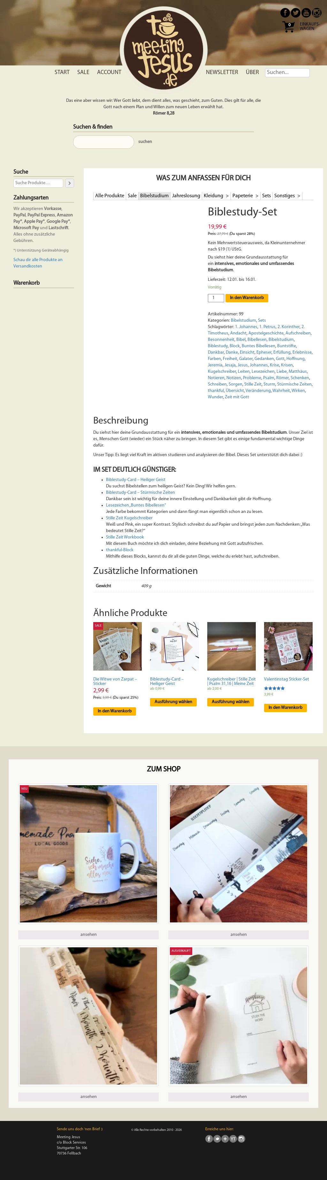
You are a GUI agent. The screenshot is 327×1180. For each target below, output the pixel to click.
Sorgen (235, 384)
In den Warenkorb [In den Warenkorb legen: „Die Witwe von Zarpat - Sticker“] (115, 711)
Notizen (233, 378)
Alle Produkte (109, 196)
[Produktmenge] (216, 298)
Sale (83, 73)
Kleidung (214, 196)
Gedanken (264, 359)
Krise (274, 365)
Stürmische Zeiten (294, 384)
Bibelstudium (154, 196)
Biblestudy (218, 346)
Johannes (259, 365)
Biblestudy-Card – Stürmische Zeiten (140, 492)
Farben (214, 359)
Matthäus (298, 371)
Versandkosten (27, 266)
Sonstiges (285, 196)
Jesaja (230, 365)
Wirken (298, 390)
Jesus (243, 365)
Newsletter (222, 73)
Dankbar (216, 352)
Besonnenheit (221, 339)
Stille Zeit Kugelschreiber (129, 518)
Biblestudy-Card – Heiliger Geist (135, 479)
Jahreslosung (186, 196)
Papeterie (243, 196)
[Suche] (69, 183)
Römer (282, 378)
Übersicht (235, 390)
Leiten (244, 371)
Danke (232, 352)
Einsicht (247, 352)
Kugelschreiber (222, 371)
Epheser (263, 352)
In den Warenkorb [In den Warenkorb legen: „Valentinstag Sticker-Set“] (285, 707)
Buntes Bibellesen (258, 346)
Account (109, 73)
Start (62, 73)
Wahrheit (281, 390)
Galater (246, 359)
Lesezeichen (263, 371)
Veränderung (258, 390)
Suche (20, 172)
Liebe (282, 371)
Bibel (241, 339)
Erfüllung (282, 352)
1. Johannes (246, 327)
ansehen (88, 934)
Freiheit (230, 359)
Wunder (215, 397)
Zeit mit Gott (237, 397)
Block (235, 346)
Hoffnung (295, 359)
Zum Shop (163, 769)
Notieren (216, 378)
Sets (266, 196)
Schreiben (217, 384)
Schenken (300, 378)
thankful (216, 390)
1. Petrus (267, 327)
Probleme (252, 378)
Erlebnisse (302, 352)
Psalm (268, 378)
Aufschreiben (298, 333)
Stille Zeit (253, 384)
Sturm (269, 384)
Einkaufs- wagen (310, 26)
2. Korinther (289, 327)
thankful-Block (119, 550)
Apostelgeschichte (266, 333)
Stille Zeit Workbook (125, 537)
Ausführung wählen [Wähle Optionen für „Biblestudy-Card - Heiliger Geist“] (173, 702)
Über (252, 73)
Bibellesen (257, 339)
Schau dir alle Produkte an (38, 260)
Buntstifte (286, 346)
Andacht (238, 333)
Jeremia (215, 365)
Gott (280, 359)
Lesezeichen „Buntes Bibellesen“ (136, 505)
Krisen (287, 365)
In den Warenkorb (247, 298)
